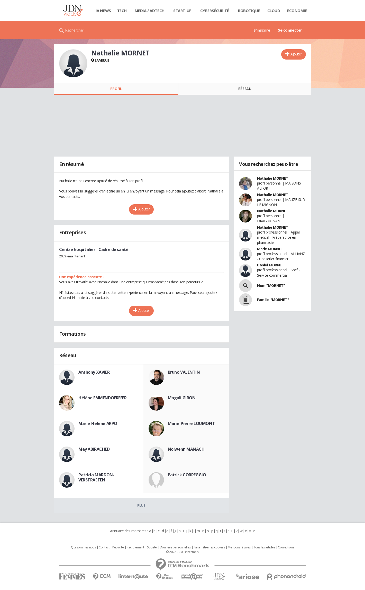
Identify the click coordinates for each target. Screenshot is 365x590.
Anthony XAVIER (94, 372)
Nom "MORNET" (271, 285)
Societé (152, 547)
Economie (297, 10)
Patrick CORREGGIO (187, 475)
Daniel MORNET (270, 265)
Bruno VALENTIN (184, 372)
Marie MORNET (270, 248)
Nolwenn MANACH (186, 449)
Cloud (273, 10)
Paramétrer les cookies (209, 547)
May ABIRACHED (94, 449)
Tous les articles (264, 547)
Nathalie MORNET (272, 178)
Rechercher (74, 30)
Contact (104, 547)
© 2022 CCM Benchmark (182, 552)
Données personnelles (175, 547)
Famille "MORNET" (273, 299)
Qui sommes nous (83, 547)
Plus (141, 505)
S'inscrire (261, 30)
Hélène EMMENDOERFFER (102, 398)
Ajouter (296, 54)
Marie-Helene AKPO (97, 423)
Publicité (118, 547)
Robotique (249, 10)
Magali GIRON (182, 398)
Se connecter (290, 30)
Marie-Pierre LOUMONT (191, 423)
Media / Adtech (150, 10)
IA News (103, 10)
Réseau (244, 88)
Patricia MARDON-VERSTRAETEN (96, 477)
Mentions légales (239, 547)
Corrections (286, 547)
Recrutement (135, 547)
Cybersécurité (214, 10)
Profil (116, 88)
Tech (122, 10)
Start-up (182, 10)
